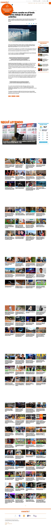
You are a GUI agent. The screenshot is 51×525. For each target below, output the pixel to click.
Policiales (39, 3)
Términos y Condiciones (8, 523)
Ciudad (34, 3)
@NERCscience (13, 59)
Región (36, 3)
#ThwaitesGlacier (15, 81)
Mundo (9, 96)
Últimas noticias (30, 3)
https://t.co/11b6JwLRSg (25, 82)
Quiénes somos (7, 522)
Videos (47, 3)
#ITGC (21, 57)
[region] (25, 7)
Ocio (45, 3)
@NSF (16, 59)
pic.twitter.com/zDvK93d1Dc (23, 59)
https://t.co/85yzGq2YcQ (26, 58)
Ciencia (18, 96)
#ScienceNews (18, 59)
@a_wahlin (21, 82)
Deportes (43, 3)
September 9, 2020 (27, 60)
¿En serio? (13, 96)
